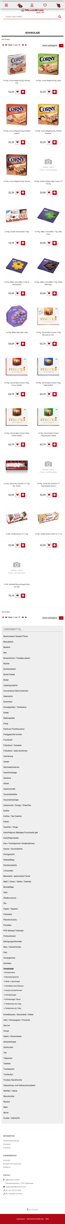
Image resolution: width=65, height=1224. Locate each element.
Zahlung (6, 1148)
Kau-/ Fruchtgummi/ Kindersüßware (19, 843)
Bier (5, 653)
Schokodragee (10, 995)
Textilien (7, 1063)
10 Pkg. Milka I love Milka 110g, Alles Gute (48, 233)
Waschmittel (8, 1096)
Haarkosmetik (9, 789)
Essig (5, 723)
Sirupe (6, 1031)
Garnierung (8, 756)
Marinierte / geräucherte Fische (16, 876)
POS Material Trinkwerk (13, 930)
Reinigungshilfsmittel (12, 941)
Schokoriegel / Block (12, 999)
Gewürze (7, 778)
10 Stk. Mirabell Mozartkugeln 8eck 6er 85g (17, 585)
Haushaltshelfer (10, 794)
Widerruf (7, 1167)
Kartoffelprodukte (11, 838)
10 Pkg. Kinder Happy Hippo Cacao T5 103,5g (48, 182)
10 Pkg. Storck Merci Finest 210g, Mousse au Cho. (48, 333)
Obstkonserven (9, 898)
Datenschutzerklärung (35, 1219)
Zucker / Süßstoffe (11, 1118)
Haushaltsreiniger (11, 800)
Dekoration (8, 696)
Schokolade (8, 969)
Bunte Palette (9, 674)
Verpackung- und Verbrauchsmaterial (19, 1085)
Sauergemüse (9, 958)
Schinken (7, 963)
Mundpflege (8, 887)
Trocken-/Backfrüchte (12, 1080)
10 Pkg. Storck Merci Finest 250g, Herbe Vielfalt (16, 434)
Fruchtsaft (7, 740)
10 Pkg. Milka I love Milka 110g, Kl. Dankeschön (17, 283)
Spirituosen (8, 1047)
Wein (5, 1107)
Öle (4, 903)
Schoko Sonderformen (13, 990)
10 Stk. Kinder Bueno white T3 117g (48, 534)
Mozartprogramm (12, 977)
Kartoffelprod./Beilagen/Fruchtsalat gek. (20, 832)
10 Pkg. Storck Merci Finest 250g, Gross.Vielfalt (16, 384)
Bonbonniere (10, 972)
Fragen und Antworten (12, 1164)
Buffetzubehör (9, 669)
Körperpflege (8, 860)
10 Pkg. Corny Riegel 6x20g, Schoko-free (16, 82)
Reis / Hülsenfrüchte (12, 947)
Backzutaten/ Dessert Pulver (15, 636)
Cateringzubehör (10, 685)
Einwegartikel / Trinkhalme (14, 707)
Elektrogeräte (9, 718)
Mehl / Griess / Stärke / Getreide (17, 881)
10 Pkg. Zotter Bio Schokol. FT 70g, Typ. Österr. (17, 485)
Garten (6, 762)
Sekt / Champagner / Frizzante (16, 1020)
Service (6, 1025)
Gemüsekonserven (11, 767)
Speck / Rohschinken (12, 1036)
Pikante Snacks (10, 920)
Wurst (5, 1112)
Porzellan (7, 925)
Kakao (6, 821)
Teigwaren (7, 1058)
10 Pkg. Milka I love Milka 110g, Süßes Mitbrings (48, 283)
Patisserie (7, 914)
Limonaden (8, 871)
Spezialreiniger (9, 1042)
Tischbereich (8, 1069)
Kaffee (6, 811)
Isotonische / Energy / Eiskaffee (17, 805)
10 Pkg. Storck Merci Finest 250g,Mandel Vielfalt (48, 434)
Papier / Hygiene (10, 909)
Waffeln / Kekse (10, 1091)
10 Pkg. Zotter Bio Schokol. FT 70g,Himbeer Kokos (48, 485)
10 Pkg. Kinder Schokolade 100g (17, 232)
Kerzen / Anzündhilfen (13, 849)
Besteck (6, 647)
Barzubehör (8, 642)
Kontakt (6, 1160)
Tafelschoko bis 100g (13, 1004)
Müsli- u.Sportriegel (12, 981)
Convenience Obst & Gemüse (15, 691)
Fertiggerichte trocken (12, 734)
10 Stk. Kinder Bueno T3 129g (17, 534)
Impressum (20, 1219)
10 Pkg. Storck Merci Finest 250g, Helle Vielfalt (48, 384)
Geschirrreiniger (10, 772)
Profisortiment (9, 936)
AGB (47, 1219)
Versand (6, 1144)
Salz (5, 952)
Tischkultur (8, 1074)
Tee (4, 1053)
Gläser (6, 783)
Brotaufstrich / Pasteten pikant (16, 658)
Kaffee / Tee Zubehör (12, 816)
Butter (6, 680)
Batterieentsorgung (11, 1141)
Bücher (6, 663)
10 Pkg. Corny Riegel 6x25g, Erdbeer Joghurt (16, 132)
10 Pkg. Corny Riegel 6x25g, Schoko (16, 181)
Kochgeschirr (9, 854)
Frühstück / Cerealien (12, 745)
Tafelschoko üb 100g (13, 1008)
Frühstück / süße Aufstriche (15, 751)
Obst (5, 892)
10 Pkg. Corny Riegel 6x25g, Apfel (48, 81)
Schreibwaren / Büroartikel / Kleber (18, 1014)
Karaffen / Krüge (10, 827)
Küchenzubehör (10, 865)
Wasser (6, 1102)
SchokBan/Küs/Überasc (14, 986)
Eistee (6, 712)
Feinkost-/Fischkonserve (13, 729)
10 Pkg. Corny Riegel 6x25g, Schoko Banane (48, 132)
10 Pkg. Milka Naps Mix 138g (17, 332)
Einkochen (7, 702)
